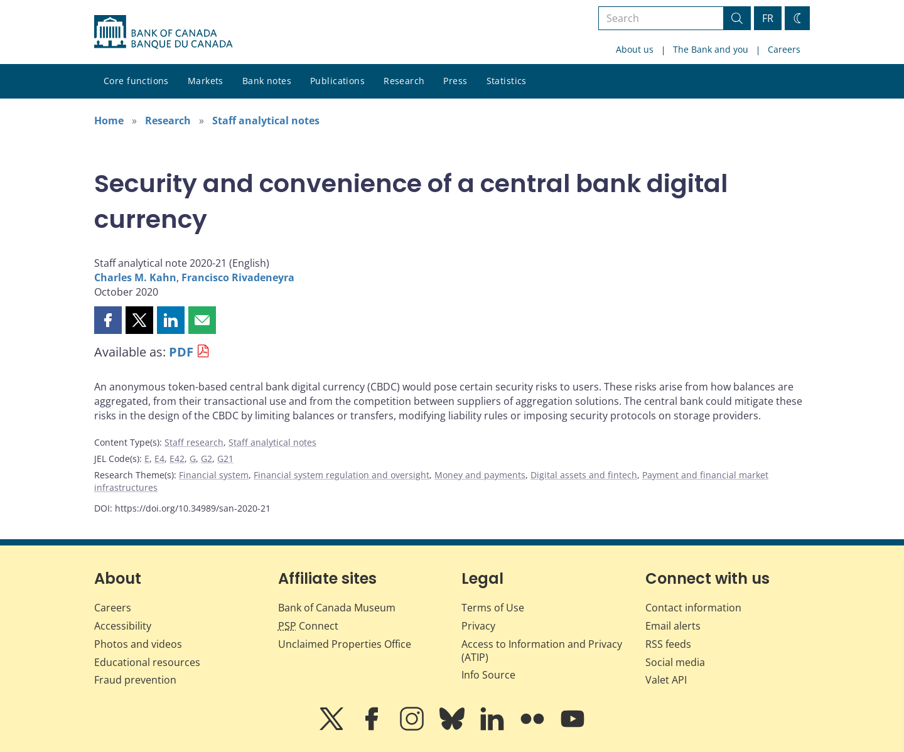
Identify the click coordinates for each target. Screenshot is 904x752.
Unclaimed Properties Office (344, 644)
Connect (308, 626)
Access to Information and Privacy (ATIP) (541, 650)
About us (635, 49)
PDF (181, 351)
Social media (675, 662)
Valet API (666, 680)
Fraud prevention (135, 680)
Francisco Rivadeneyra (237, 277)
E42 (177, 459)
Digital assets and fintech (583, 475)
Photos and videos (138, 644)
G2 (206, 459)
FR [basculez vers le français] (767, 18)
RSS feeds (668, 644)
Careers (784, 49)
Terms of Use (492, 608)
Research (404, 81)
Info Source (488, 675)
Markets (205, 81)
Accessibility (122, 626)
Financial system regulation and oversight (341, 475)
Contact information (693, 608)
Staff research (193, 442)
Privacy (478, 626)
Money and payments (479, 475)
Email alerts (673, 626)
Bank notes (266, 81)
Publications (337, 81)
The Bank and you (710, 49)
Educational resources (147, 662)
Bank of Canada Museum (337, 608)
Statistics (507, 81)
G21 (225, 459)
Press (455, 81)
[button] (108, 320)
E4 (159, 459)
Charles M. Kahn (135, 277)
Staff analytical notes (266, 120)
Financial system (214, 475)
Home (109, 120)
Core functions (136, 81)
